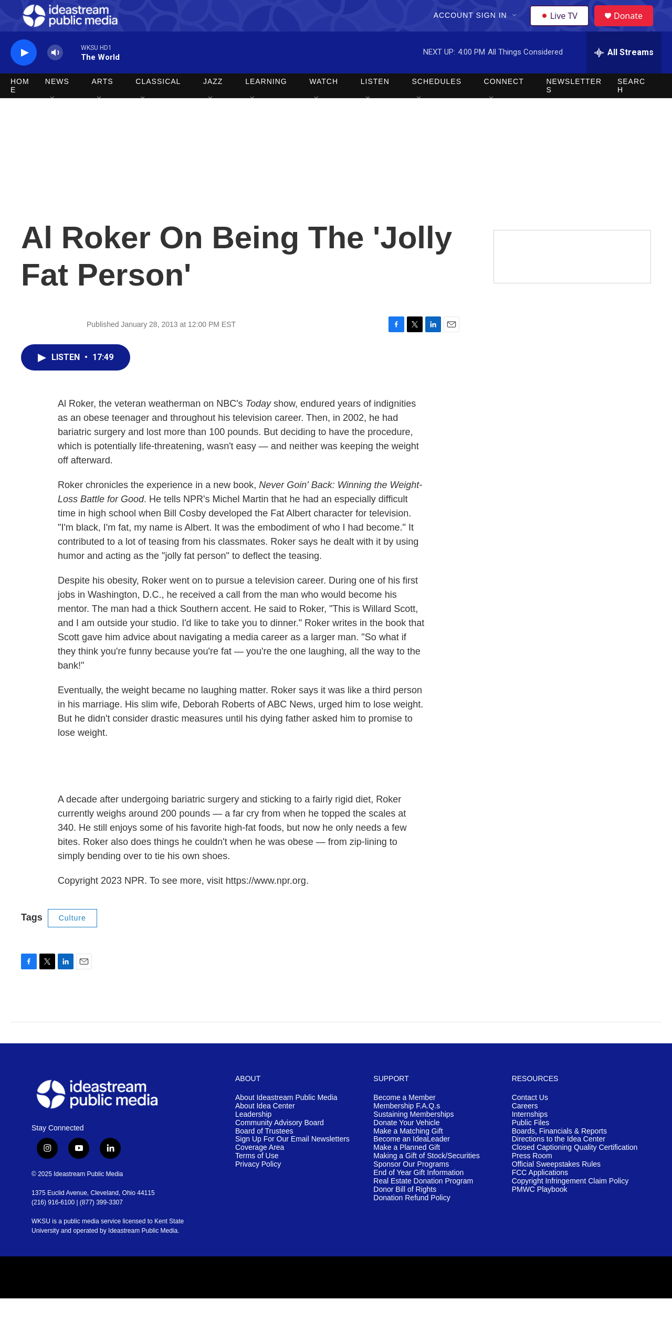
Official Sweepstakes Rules (556, 1188)
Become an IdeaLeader (411, 1163)
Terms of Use (256, 1179)
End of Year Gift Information (418, 1196)
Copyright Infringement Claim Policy (570, 1205)
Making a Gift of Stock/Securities (426, 1179)
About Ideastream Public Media (286, 1121)
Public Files (531, 1146)
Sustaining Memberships (413, 1138)
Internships (530, 1138)
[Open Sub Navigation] (516, 27)
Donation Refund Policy (411, 1221)
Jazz (213, 105)
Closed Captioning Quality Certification (575, 1171)
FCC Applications (540, 1196)
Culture (72, 941)
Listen (375, 105)
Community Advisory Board (279, 1146)
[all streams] (624, 76)
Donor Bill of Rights (404, 1213)
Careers (525, 1130)
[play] (23, 76)
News (57, 105)
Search (631, 109)
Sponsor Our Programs (411, 1188)
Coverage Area (259, 1171)
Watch (323, 105)
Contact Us (530, 1121)
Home (19, 109)
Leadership (253, 1138)
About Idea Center (265, 1130)
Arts (102, 105)
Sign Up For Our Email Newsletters (292, 1163)
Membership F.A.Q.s (406, 1130)
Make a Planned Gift (406, 1171)
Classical (158, 105)
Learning (266, 105)
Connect (504, 105)
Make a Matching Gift (408, 1155)
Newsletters (574, 109)
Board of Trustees (264, 1155)
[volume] (55, 76)
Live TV (562, 27)
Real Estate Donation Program (423, 1205)
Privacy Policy (258, 1188)
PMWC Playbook (540, 1213)
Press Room (532, 1179)
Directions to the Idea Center (558, 1163)
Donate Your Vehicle (406, 1146)
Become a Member (404, 1121)
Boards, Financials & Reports (559, 1155)
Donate (634, 27)
